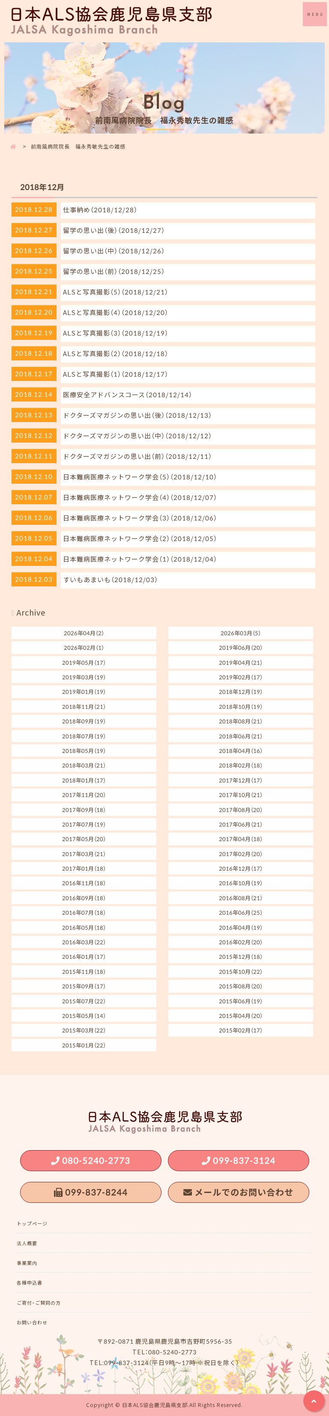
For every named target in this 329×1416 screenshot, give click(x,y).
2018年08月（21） (241, 721)
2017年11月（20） (84, 795)
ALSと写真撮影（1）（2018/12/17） (115, 374)
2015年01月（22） (84, 1045)
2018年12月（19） (241, 691)
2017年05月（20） (84, 839)
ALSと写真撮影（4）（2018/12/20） (115, 312)
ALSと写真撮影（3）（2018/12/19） (115, 333)
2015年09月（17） (84, 986)
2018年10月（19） (241, 706)
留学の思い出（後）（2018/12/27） (114, 230)
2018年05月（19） (84, 751)
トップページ (32, 1223)
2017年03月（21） (84, 854)
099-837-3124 (244, 1160)
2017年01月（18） (84, 868)
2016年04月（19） (241, 927)
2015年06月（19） (241, 1001)
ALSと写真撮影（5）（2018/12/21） (115, 292)
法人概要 (27, 1243)
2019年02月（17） (241, 677)
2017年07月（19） (84, 824)
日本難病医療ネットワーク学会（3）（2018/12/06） (140, 518)
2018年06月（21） (241, 736)
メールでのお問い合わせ (243, 1192)
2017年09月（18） (84, 810)
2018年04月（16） (241, 751)
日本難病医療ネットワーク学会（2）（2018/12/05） (140, 538)
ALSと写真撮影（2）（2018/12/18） (115, 353)
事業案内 (27, 1263)
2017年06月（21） (241, 824)
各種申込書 (29, 1282)
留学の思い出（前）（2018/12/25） (114, 271)
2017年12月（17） (241, 780)
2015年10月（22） (241, 971)
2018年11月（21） (84, 706)
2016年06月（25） (241, 912)
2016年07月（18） (84, 912)
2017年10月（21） (241, 795)
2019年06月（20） (241, 647)
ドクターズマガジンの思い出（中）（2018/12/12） (137, 435)
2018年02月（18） (241, 765)
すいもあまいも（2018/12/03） (110, 579)
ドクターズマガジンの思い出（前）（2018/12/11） (137, 456)
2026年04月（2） (84, 633)
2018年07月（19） (84, 736)
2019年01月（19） (84, 691)
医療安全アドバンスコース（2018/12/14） (127, 394)
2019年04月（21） (241, 662)
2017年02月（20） (241, 854)
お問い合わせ (32, 1322)
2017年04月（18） (241, 839)
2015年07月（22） (84, 1001)
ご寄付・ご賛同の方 (39, 1302)
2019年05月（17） (84, 662)
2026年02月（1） (84, 647)
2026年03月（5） (241, 633)
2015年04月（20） (241, 1015)
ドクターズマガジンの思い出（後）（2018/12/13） (137, 415)
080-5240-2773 (96, 1160)
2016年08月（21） (241, 898)
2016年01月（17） (84, 956)
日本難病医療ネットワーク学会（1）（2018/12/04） (140, 559)
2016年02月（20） (241, 942)
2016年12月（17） (241, 868)
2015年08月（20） (241, 986)
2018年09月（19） (84, 721)
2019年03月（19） (84, 677)
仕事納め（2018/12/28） (100, 209)
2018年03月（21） (84, 765)
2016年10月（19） (241, 883)
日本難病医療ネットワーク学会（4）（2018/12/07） (140, 497)
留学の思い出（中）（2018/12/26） (114, 251)
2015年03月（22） (84, 1030)
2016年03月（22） (84, 942)
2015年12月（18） (241, 956)
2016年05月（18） (84, 927)
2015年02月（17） (241, 1030)
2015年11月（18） (84, 971)
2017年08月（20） (241, 810)
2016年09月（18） (84, 898)
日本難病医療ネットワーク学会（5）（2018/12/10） (140, 477)
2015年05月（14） (84, 1015)
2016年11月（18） (84, 883)
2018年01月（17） (84, 780)
